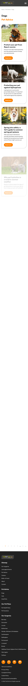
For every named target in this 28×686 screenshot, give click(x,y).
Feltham (3, 655)
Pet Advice (4, 572)
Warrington (4, 652)
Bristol (3, 646)
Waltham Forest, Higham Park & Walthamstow (13, 649)
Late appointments (6, 569)
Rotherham (4, 628)
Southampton (5, 634)
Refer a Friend (5, 578)
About (3, 581)
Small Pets (4, 599)
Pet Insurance (5, 610)
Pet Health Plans (5, 607)
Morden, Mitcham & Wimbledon (9, 631)
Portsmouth (4, 640)
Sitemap (4, 563)
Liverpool (4, 643)
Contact (3, 584)
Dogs (2, 593)
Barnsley (3, 619)
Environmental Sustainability (9, 678)
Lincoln (3, 625)
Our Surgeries (5, 566)
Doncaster (4, 622)
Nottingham (4, 637)
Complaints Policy (6, 672)
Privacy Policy (5, 669)
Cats (2, 596)
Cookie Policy (5, 675)
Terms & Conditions (6, 666)
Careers (3, 575)
